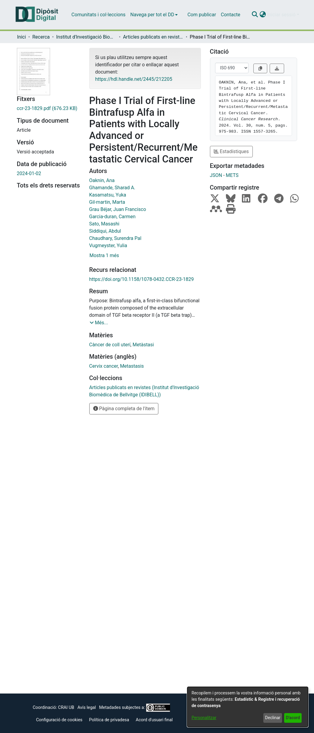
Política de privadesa (109, 719)
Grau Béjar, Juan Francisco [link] (117, 209)
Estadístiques (231, 151)
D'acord (293, 717)
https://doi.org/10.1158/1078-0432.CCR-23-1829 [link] (141, 279)
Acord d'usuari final (154, 719)
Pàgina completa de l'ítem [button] (124, 408)
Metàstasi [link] (143, 345)
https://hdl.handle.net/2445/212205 (133, 79)
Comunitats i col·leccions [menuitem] (98, 14)
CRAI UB (66, 707)
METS (232, 175)
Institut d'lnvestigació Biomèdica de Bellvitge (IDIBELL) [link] (86, 37)
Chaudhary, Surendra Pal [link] (115, 238)
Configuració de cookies (59, 719)
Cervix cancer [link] (103, 366)
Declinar (273, 717)
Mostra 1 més (104, 255)
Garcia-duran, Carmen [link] (112, 216)
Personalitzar (204, 717)
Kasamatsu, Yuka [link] (107, 195)
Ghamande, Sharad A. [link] (112, 187)
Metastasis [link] (132, 366)
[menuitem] (154, 15)
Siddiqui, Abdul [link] (105, 231)
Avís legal (87, 707)
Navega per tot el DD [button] (152, 14)
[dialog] (247, 707)
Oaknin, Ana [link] (102, 180)
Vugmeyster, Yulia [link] (108, 245)
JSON (216, 175)
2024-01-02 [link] (29, 173)
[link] (48, 108)
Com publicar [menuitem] (201, 14)
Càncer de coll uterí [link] (110, 345)
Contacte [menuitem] (230, 14)
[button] (255, 14)
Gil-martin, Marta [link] (107, 202)
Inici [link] (21, 37)
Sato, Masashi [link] (104, 224)
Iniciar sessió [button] (282, 14)
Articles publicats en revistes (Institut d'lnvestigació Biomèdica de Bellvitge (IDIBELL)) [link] (153, 37)
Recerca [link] (41, 37)
